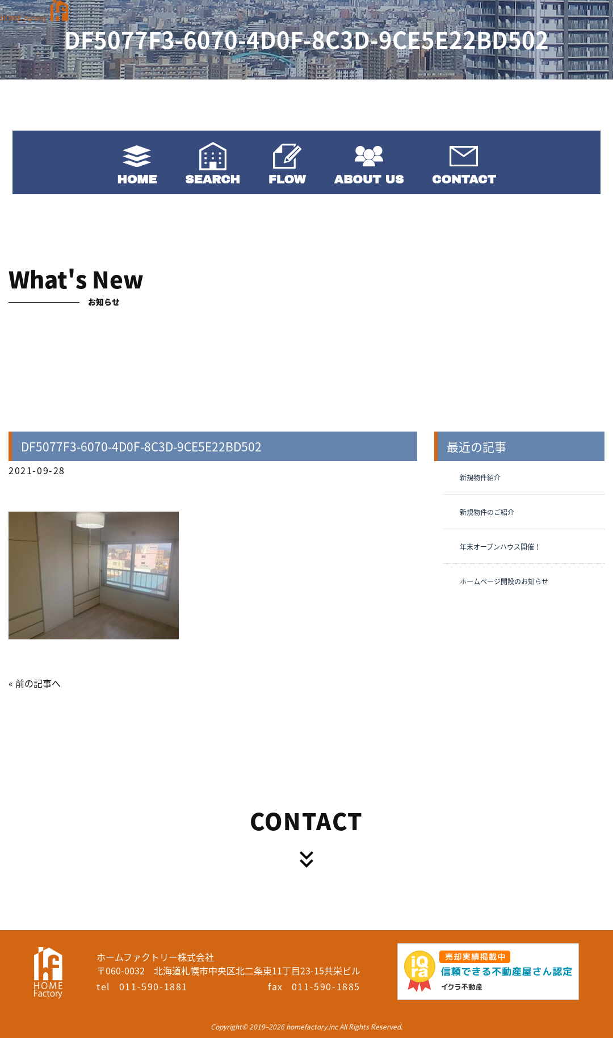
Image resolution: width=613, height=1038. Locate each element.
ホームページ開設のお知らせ (504, 581)
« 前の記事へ (35, 683)
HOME (137, 179)
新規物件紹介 (480, 477)
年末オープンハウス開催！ (500, 547)
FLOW (287, 179)
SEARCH (212, 179)
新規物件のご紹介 (487, 512)
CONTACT (464, 179)
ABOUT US (369, 179)
